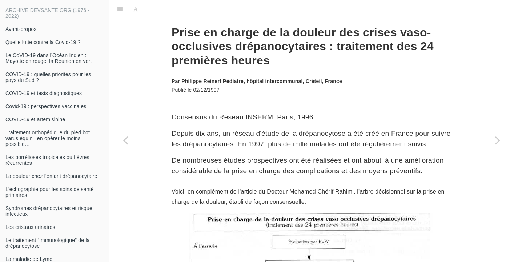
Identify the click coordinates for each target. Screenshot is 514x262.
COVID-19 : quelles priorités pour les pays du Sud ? (48, 77)
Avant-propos (20, 29)
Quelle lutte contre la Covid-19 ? (43, 42)
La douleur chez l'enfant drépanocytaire (51, 176)
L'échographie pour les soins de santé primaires (49, 192)
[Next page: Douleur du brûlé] (497, 140)
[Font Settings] (136, 9)
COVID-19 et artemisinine (35, 119)
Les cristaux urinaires (30, 227)
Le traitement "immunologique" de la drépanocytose (47, 243)
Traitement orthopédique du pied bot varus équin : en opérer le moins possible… (47, 138)
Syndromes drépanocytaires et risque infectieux (48, 211)
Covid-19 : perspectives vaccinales (45, 106)
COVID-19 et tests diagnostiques (43, 93)
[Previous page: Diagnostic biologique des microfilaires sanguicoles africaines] (125, 140)
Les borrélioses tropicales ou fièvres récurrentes (47, 160)
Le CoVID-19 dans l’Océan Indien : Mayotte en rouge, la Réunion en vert (48, 58)
